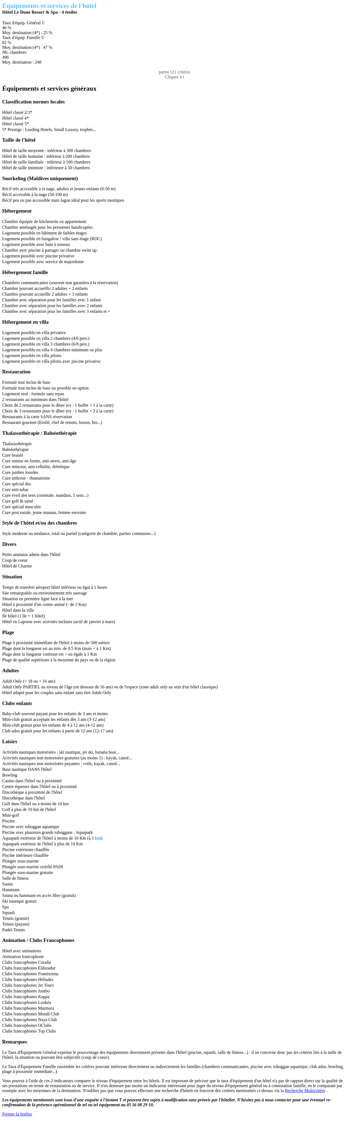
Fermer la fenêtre (17, 1114)
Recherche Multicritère (305, 1090)
